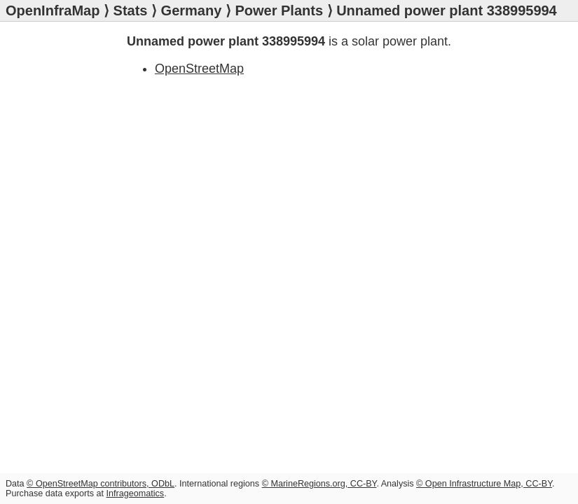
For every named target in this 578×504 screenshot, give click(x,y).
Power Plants (279, 10)
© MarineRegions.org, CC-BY (319, 484)
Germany (191, 10)
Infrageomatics (135, 493)
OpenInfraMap (52, 10)
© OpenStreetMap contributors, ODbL (100, 484)
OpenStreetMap (199, 69)
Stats (130, 10)
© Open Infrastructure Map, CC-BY (484, 484)
